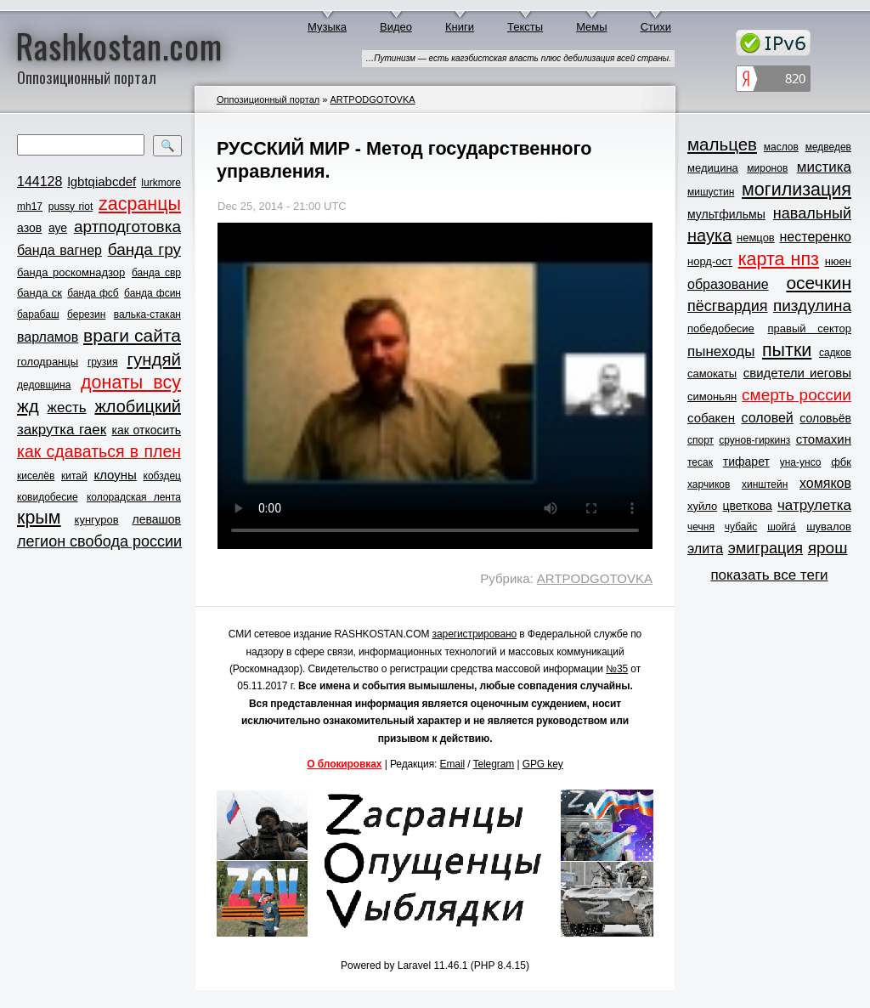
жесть (67, 407)
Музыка (327, 26)
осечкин (818, 282)
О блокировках (344, 764)
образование (728, 284)
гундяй (154, 359)
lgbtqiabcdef (101, 181)
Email (453, 764)
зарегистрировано (474, 634)
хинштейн (765, 484)
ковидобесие (47, 497)
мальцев (722, 144)
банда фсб (92, 293)
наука (709, 235)
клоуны (114, 474)
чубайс (741, 527)
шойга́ (781, 527)
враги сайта (132, 335)
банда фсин (152, 293)
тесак (700, 462)
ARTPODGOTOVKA (372, 99)
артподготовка (127, 226)
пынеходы (720, 351)
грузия (103, 362)
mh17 (29, 206)
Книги (459, 26)
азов (29, 228)
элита (705, 548)
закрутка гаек (61, 430)
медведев (828, 147)
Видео (396, 26)
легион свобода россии (99, 541)
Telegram (494, 764)
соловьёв (825, 418)
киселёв (35, 476)
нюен (838, 261)
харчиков (708, 484)
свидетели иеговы (797, 372)
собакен (711, 418)
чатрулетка (814, 505)
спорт (700, 440)
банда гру (144, 249)
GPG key (543, 764)
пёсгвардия (727, 305)
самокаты (712, 373)
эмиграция (765, 548)
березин (86, 314)
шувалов (828, 526)
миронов (767, 168)
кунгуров (97, 519)
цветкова (747, 505)
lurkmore (161, 183)
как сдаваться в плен (99, 451)
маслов (781, 147)
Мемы (591, 26)
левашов (157, 519)
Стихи (656, 26)
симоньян (712, 396)
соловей (767, 418)
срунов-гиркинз (754, 440)
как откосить (146, 430)
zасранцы (140, 204)
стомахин (823, 439)
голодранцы (47, 361)
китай (74, 476)
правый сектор (809, 328)
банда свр (156, 273)
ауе (57, 228)
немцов (756, 237)
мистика (824, 167)
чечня (701, 527)
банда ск (39, 292)
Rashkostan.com (119, 45)
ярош (828, 548)
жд (28, 406)
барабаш (38, 314)
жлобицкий (137, 406)
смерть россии (796, 395)
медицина (712, 167)
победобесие (720, 328)
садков (835, 353)
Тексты (525, 26)
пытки (786, 350)
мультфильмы (726, 214)
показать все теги (769, 575)
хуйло (702, 506)
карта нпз (778, 259)
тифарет (746, 461)
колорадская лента (134, 497)
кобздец (162, 476)
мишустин (710, 192)
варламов (47, 337)
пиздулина (812, 305)
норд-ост (709, 261)
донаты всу (131, 382)
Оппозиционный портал (268, 99)
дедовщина (44, 385)
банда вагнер (59, 250)
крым (39, 517)
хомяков (825, 483)
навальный (812, 213)
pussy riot (70, 206)
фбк (841, 462)
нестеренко (816, 236)
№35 (617, 669)
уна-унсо (801, 462)
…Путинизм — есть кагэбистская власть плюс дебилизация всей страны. (518, 58)
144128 (39, 181)
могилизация (796, 189)
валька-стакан (147, 314)
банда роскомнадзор (71, 272)
